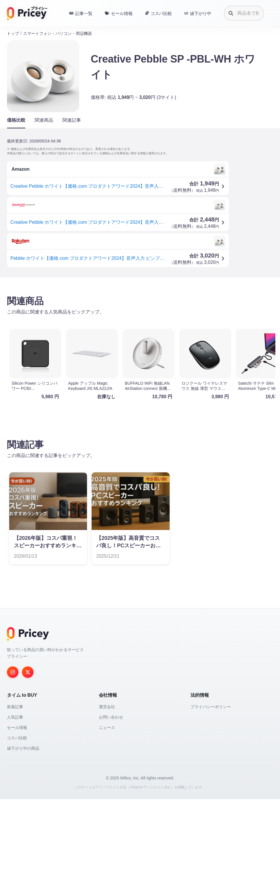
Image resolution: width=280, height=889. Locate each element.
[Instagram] (12, 762)
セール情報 (17, 817)
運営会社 (107, 796)
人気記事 (15, 807)
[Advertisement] (140, 327)
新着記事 (15, 796)
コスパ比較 (17, 828)
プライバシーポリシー (210, 796)
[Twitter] (28, 762)
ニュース (107, 817)
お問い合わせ (111, 807)
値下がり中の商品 (23, 838)
